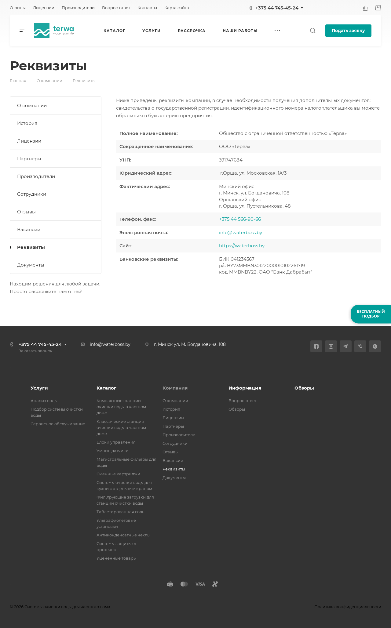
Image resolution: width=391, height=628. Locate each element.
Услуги (39, 388)
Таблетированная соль (120, 511)
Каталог (106, 388)
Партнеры (29, 159)
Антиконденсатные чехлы (123, 534)
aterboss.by (252, 246)
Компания (175, 388)
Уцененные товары (117, 558)
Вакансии (28, 229)
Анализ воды (44, 400)
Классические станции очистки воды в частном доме (121, 427)
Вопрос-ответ (242, 400)
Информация (244, 388)
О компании (32, 105)
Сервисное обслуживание (58, 423)
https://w (229, 246)
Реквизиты (31, 247)
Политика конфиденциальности (347, 606)
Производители (36, 176)
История (27, 123)
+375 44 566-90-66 (240, 219)
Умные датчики (113, 450)
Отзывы (26, 212)
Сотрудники (31, 194)
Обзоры (236, 409)
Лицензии (29, 141)
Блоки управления (116, 442)
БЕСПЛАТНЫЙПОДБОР (371, 314)
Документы (30, 265)
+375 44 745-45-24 (276, 8)
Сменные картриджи (118, 473)
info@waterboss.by (240, 232)
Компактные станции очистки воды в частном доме (121, 406)
